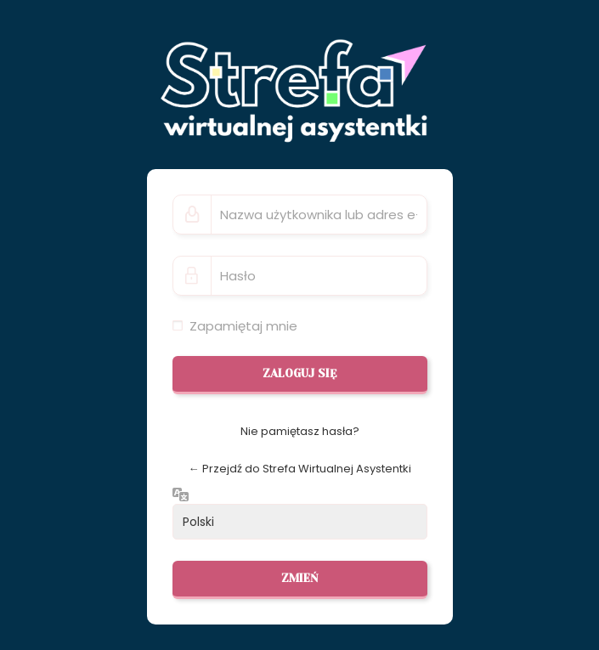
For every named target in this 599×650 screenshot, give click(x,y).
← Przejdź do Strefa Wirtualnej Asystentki (300, 469)
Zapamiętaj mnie (243, 326)
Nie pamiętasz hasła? (299, 431)
